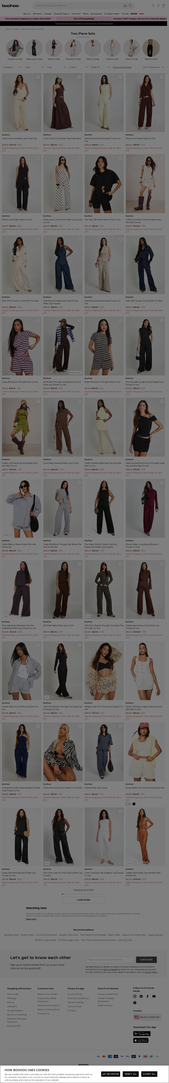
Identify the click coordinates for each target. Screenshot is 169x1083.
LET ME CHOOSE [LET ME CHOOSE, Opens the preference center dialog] (110, 1074)
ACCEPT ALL (149, 1074)
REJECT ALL (131, 1074)
